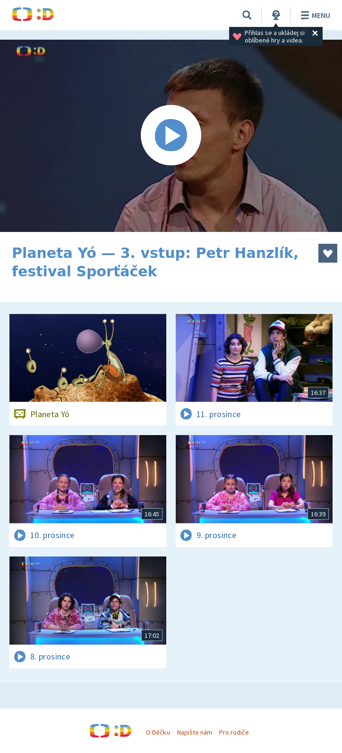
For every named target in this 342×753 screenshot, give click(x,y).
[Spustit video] (171, 136)
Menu (314, 15)
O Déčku (158, 732)
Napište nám (194, 732)
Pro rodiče (234, 732)
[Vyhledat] (247, 15)
